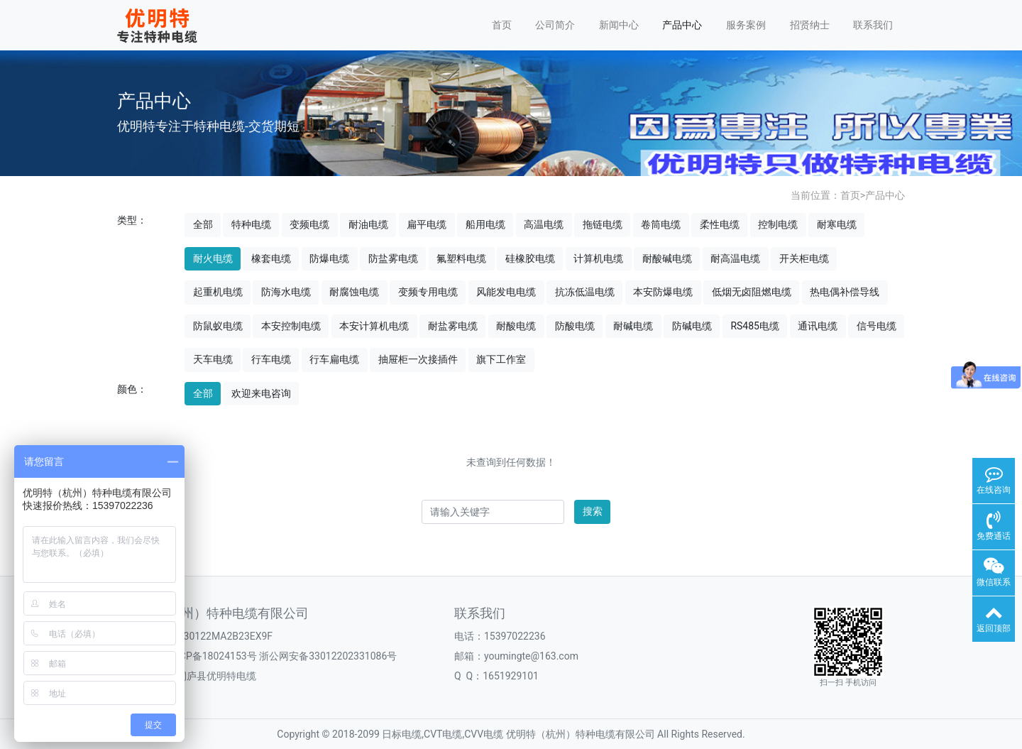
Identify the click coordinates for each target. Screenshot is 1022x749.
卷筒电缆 (661, 224)
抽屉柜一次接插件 (418, 359)
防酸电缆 (575, 326)
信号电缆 (876, 326)
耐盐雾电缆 (453, 326)
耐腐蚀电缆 (354, 291)
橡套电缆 (271, 258)
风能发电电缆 (506, 291)
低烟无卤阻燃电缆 (751, 291)
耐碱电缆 (633, 326)
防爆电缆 (329, 258)
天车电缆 (213, 359)
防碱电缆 (692, 326)
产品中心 (682, 25)
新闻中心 (619, 25)
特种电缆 (251, 224)
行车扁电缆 (334, 359)
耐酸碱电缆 (667, 258)
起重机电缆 (218, 291)
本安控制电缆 (291, 326)
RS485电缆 (754, 326)
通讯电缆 (817, 326)
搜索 (593, 511)
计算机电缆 (598, 258)
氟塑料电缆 (461, 258)
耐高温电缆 (735, 258)
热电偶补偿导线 (844, 291)
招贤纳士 (810, 25)
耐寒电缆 (837, 224)
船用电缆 (485, 224)
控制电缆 (778, 224)
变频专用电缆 (428, 291)
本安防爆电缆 (663, 291)
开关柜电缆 (804, 258)
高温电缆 (544, 224)
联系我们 (873, 25)
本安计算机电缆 (374, 326)
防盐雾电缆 (393, 258)
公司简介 (555, 25)
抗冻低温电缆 (585, 291)
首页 (502, 25)
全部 (203, 224)
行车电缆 (271, 359)
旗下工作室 (501, 359)
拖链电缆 (602, 224)
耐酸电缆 (516, 326)
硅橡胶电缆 (530, 258)
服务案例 (746, 25)
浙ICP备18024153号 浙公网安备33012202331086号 (282, 656)
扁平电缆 (426, 224)
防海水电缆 (286, 291)
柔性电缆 (720, 224)
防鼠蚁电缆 (218, 326)
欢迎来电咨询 (261, 393)
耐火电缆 (213, 258)
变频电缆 (309, 224)
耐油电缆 (368, 224)
